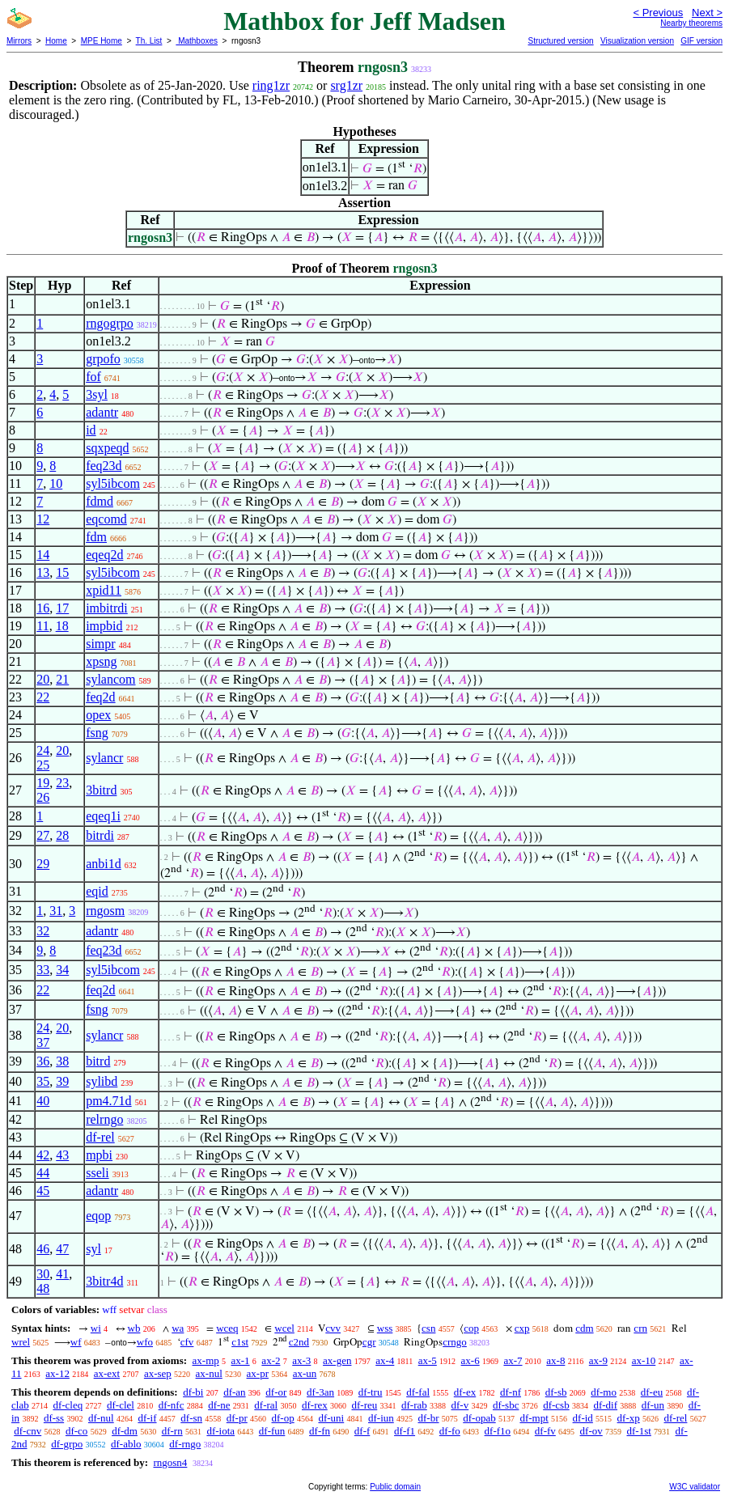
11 (42, 626)
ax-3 (301, 1360)
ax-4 (384, 1360)
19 (42, 783)
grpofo (103, 359)
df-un (653, 1405)
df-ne (219, 1405)
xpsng (101, 661)
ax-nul (209, 1373)
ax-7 (512, 1360)
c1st (239, 1342)
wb (134, 1328)
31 (55, 910)
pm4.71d (108, 1101)
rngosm (105, 910)
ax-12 (57, 1373)
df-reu (364, 1405)
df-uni (331, 1418)
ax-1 (240, 1360)
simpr (100, 643)
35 (42, 1081)
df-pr (237, 1418)
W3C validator (694, 1486)
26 (42, 797)
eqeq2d (104, 554)
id (90, 430)
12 (42, 519)
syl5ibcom (113, 483)
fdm (96, 537)
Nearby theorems (691, 23)
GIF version (701, 40)
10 (55, 483)
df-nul (101, 1418)
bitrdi (100, 835)
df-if (147, 1418)
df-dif (605, 1405)
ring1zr (271, 85)
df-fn (319, 1431)
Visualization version (637, 40)
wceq (227, 1328)
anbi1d (103, 864)
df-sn (191, 1418)
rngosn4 (170, 1462)
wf (76, 1342)
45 (42, 1190)
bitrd (98, 1061)
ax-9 (598, 1360)
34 (62, 970)
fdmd (99, 501)
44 (42, 1173)
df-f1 (404, 1431)
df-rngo (185, 1444)
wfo (145, 1342)
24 (42, 750)
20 (42, 679)
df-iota (220, 1431)
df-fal (418, 1392)
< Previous (658, 12)
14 (42, 554)
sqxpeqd (107, 448)
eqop (98, 1215)
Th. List (149, 40)
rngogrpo (110, 323)
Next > (707, 12)
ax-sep (158, 1373)
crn (640, 1328)
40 (42, 1101)
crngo (455, 1342)
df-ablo (126, 1444)
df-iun (381, 1418)
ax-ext (107, 1373)
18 (62, 626)
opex (98, 715)
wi (96, 1328)
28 (62, 835)
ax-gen (337, 1360)
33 (42, 970)
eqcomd (106, 519)
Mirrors (19, 40)
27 (42, 835)
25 (42, 765)
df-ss (54, 1418)
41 (62, 1274)
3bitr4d (104, 1281)
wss (385, 1328)
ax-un (305, 1373)
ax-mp (206, 1360)
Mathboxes (197, 40)
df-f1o (498, 1431)
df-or (275, 1392)
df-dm (125, 1431)
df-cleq (68, 1405)
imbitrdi (107, 608)
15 (62, 572)
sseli (97, 1173)
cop (471, 1328)
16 (42, 608)
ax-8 (555, 1360)
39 (62, 1081)
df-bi (193, 1392)
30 (42, 1274)
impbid (104, 626)
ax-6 (470, 1360)
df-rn (172, 1431)
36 (42, 1061)
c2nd (299, 1342)
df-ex (465, 1392)
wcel (284, 1328)
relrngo (104, 1119)
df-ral (266, 1405)
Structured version (560, 40)
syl (93, 1249)
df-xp (628, 1418)
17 (62, 608)
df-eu (652, 1392)
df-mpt (533, 1418)
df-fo (449, 1431)
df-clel (120, 1405)
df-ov (591, 1431)
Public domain (395, 1486)
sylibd (101, 1081)
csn (428, 1328)
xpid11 (103, 590)
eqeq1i (103, 816)
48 (42, 1288)
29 (42, 864)
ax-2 (270, 1360)
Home (56, 40)
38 (62, 1061)
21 (62, 679)
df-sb (556, 1392)
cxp (522, 1328)
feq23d (103, 465)
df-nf (510, 1392)
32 (42, 931)
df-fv (545, 1431)
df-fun (272, 1431)
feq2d (100, 697)
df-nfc (171, 1405)
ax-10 (644, 1360)
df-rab (414, 1405)
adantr (102, 412)
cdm (584, 1328)
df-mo (604, 1392)
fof (93, 376)
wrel (20, 1342)
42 (42, 1155)
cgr (369, 1342)
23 (62, 783)
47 (62, 1249)
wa (178, 1328)
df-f (362, 1431)
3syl (97, 394)
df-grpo (67, 1444)
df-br (428, 1418)
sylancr (104, 758)
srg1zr (346, 85)
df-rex (315, 1405)
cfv (187, 1342)
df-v (460, 1405)
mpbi (99, 1155)
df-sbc (506, 1405)
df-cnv (27, 1431)
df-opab (479, 1418)
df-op (283, 1418)
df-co (76, 1431)
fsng (97, 732)
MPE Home (101, 40)
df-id (583, 1418)
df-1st (638, 1431)
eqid (97, 891)
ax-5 (427, 1360)
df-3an (320, 1392)
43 (62, 1155)
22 (42, 697)
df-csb (556, 1405)
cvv (333, 1328)
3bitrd (101, 790)
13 (42, 572)
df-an (234, 1392)
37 (42, 1042)
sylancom (110, 679)
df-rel (100, 1137)
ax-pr (258, 1373)
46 (42, 1249)
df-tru (370, 1392)
